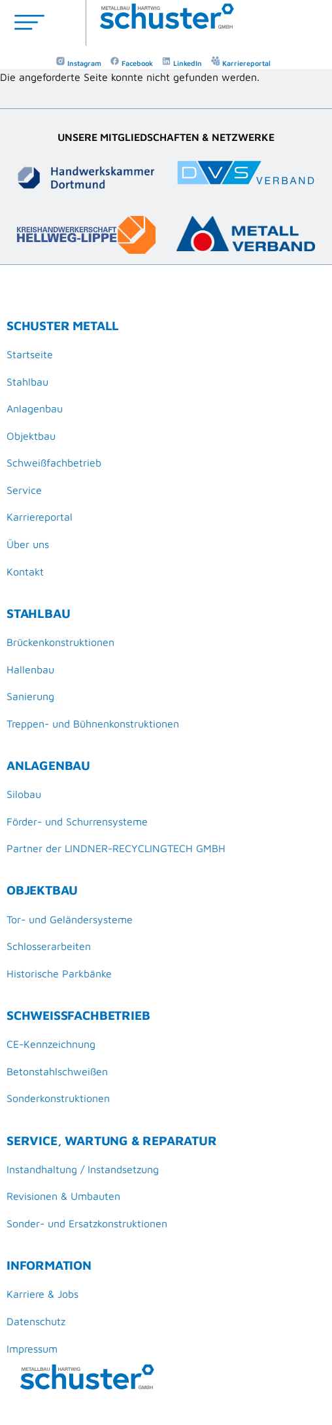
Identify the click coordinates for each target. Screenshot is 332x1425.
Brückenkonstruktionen (60, 642)
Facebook (131, 63)
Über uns (28, 544)
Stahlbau (27, 382)
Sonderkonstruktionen (58, 1098)
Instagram (78, 63)
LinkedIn (181, 63)
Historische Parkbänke (59, 973)
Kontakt (25, 571)
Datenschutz (36, 1321)
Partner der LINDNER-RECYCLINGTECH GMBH (116, 848)
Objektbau (31, 436)
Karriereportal (240, 63)
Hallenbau (30, 669)
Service (24, 490)
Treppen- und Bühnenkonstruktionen (93, 723)
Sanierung (30, 696)
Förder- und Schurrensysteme (77, 821)
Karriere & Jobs (42, 1294)
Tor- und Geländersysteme (70, 919)
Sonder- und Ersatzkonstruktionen (87, 1223)
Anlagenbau (35, 408)
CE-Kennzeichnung (51, 1044)
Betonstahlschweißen (57, 1071)
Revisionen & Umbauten (63, 1196)
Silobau (24, 794)
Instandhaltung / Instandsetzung (83, 1169)
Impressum (32, 1349)
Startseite (30, 354)
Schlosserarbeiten (49, 946)
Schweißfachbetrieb (54, 462)
